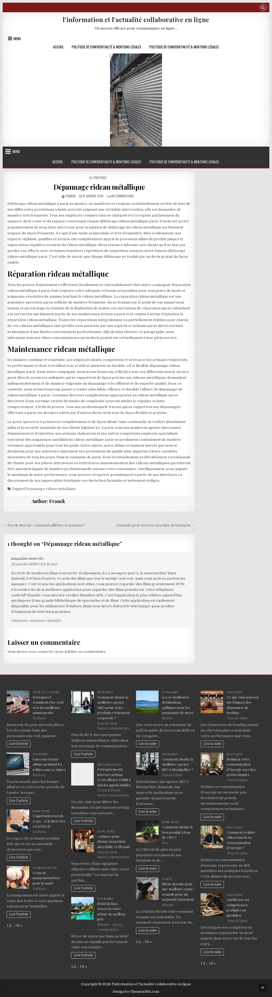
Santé (167, 879)
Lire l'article (18, 744)
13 (211, 963)
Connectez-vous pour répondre (36, 620)
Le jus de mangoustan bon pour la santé (46, 877)
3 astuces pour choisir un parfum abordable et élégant (113, 841)
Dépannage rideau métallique (99, 187)
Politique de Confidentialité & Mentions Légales (106, 46)
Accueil (58, 46)
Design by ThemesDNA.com (136, 992)
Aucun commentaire (113, 728)
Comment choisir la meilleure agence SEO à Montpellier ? (177, 764)
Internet (105, 692)
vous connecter (41, 652)
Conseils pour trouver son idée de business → (155, 525)
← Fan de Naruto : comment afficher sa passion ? (44, 525)
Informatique (109, 764)
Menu (17, 38)
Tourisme (105, 899)
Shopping (40, 754)
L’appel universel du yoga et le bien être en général (49, 820)
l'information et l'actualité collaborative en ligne (136, 19)
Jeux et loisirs (46, 692)
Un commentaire (122, 196)
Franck (71, 196)
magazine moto (24, 558)
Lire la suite (147, 744)
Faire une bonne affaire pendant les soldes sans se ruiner (49, 764)
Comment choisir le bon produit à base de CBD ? (177, 832)
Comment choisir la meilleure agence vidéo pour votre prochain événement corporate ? (113, 707)
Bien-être (41, 811)
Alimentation (45, 868)
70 (17, 926)
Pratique (100, 177)
